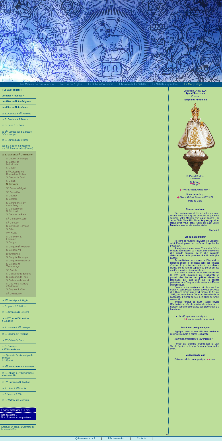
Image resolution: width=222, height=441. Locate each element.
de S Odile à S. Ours (13, 340)
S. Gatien (11, 181)
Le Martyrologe (193, 84)
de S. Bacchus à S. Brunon (15, 119)
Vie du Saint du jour (195, 237)
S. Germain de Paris (16, 214)
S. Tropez (195, 182)
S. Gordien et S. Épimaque (14, 237)
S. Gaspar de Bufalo (16, 177)
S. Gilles (10, 229)
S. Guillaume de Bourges (18, 273)
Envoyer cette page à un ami (15, 410)
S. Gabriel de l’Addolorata (12, 163)
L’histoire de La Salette (132, 84)
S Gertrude (12, 222)
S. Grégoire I (17, 246)
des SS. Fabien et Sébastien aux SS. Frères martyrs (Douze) (17, 147)
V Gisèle (11, 233)
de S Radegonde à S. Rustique (18, 366)
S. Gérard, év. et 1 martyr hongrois (16, 204)
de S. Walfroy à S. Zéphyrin (15, 400)
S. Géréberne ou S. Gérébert (14, 210)
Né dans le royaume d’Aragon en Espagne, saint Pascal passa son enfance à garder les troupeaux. (194, 276)
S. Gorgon (11, 242)
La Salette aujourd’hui (165, 84)
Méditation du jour (195, 355)
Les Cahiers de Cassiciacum (37, 84)
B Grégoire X (13, 254)
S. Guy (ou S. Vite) (15, 289)
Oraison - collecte (195, 209)
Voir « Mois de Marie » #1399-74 (196, 197)
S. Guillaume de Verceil (17, 280)
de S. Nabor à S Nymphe (15, 334)
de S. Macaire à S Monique (16, 327)
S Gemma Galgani (16, 188)
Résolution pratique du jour (195, 327)
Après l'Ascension (195, 93)
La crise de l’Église (71, 84)
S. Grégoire (13, 265)
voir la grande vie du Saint (201, 319)
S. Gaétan (11, 168)
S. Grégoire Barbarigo (17, 257)
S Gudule (11, 270)
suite (212, 359)
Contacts (141, 438)
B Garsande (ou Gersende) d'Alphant (16, 173)
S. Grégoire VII (13, 250)
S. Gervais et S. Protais (17, 226)
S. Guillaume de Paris (17, 277)
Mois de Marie (195, 201)
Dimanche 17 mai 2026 (195, 91)
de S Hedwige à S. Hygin (15, 300)
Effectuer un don (116, 438)
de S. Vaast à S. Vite (12, 394)
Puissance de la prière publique (190, 359)
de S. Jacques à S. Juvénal (15, 312)
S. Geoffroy (11, 195)
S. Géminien (12, 184)
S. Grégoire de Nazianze (18, 260)
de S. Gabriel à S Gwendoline (17, 154)
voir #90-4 (196, 189)
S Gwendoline (13, 293)
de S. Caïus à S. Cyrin (13, 125)
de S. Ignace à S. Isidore (14, 306)
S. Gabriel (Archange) (17, 158)
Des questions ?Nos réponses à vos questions (16, 416)
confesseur (195, 178)
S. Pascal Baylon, (195, 176)
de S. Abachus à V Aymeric (16, 113)
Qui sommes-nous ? (85, 438)
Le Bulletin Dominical (100, 84)
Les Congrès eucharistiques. (193, 316)
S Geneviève (13, 192)
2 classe (195, 96)
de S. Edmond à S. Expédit (15, 140)
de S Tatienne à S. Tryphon (16, 382)
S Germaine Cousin (16, 219)
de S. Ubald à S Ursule (14, 388)
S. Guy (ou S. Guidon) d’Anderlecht (17, 284)
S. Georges (12, 199)
